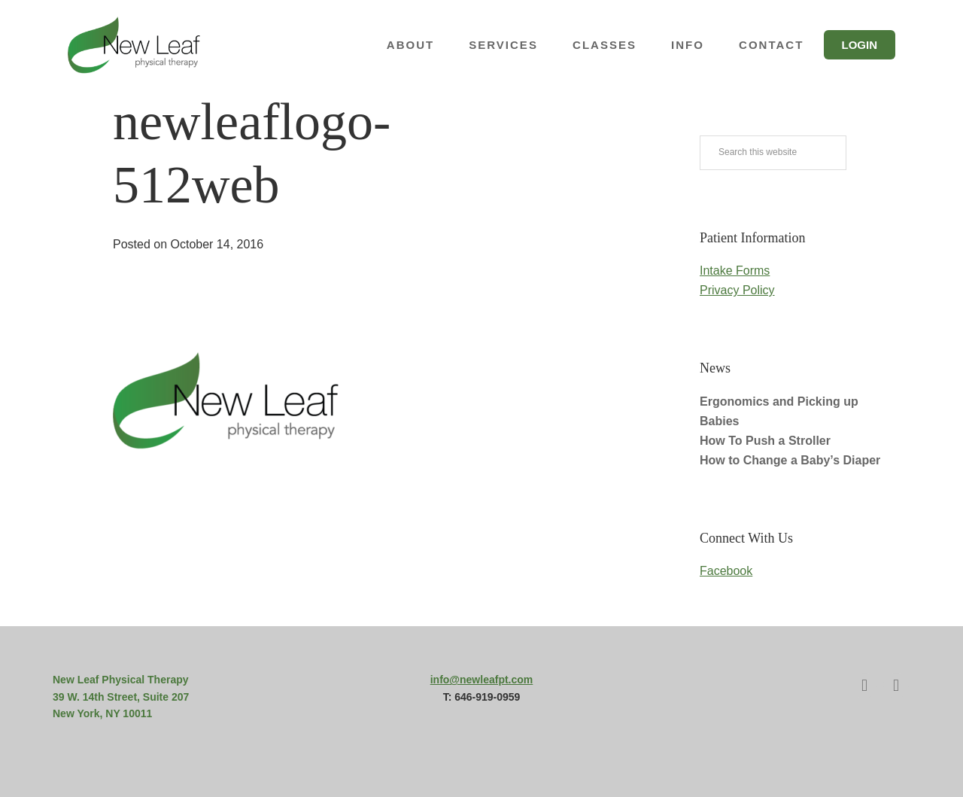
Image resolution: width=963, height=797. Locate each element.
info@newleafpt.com (481, 680)
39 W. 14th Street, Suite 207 (121, 697)
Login (860, 44)
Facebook (726, 570)
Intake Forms (735, 270)
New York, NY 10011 (102, 713)
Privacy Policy (737, 290)
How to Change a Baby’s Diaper (790, 460)
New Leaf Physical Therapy (150, 45)
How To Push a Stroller (765, 440)
